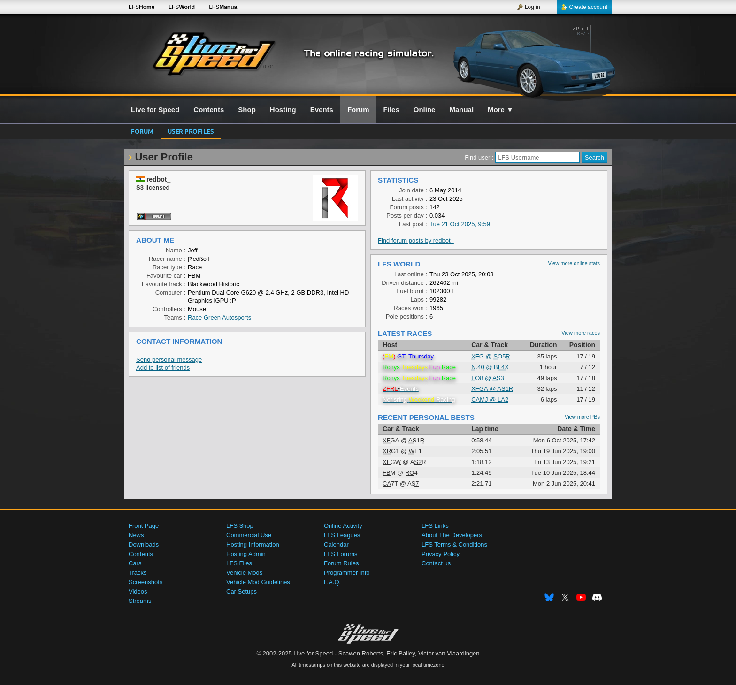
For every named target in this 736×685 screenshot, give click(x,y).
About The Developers (452, 535)
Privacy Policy (441, 553)
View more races (580, 332)
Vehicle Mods (244, 572)
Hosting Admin (246, 553)
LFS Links (435, 525)
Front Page (144, 525)
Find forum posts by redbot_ (416, 240)
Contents (141, 553)
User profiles (191, 131)
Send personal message (169, 359)
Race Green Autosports (219, 317)
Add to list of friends (163, 367)
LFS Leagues (342, 535)
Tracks (138, 572)
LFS (141, 7)
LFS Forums (341, 553)
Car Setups (241, 591)
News (136, 535)
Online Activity (343, 525)
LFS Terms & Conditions (454, 544)
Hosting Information (252, 544)
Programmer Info (347, 572)
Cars (135, 563)
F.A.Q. (332, 582)
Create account (584, 7)
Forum (142, 131)
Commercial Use (248, 535)
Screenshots (145, 582)
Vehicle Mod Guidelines (258, 582)
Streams (140, 600)
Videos (138, 591)
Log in (528, 7)
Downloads (144, 544)
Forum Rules (341, 563)
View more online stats (574, 263)
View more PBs (582, 416)
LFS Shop (239, 525)
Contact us (436, 563)
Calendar (336, 544)
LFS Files (239, 563)
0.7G (268, 66)
